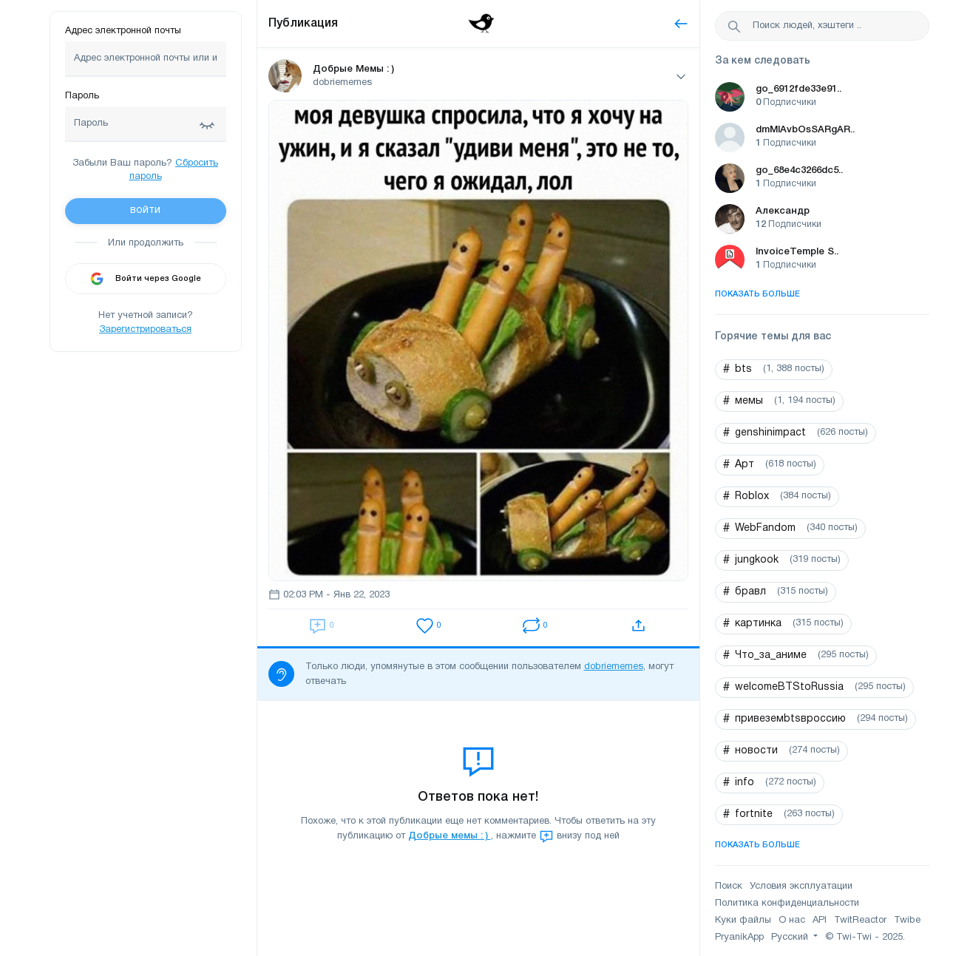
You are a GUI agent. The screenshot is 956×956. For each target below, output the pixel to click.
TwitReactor (860, 920)
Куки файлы (743, 920)
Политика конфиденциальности (787, 903)
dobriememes (613, 666)
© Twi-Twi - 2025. (865, 937)
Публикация (303, 23)
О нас (792, 920)
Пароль (82, 96)
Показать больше (757, 294)
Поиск (728, 886)
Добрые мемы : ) (449, 836)
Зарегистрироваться (145, 329)
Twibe (907, 920)
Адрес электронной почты (123, 31)
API (820, 920)
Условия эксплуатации (801, 886)
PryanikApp (739, 937)
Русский (791, 937)
